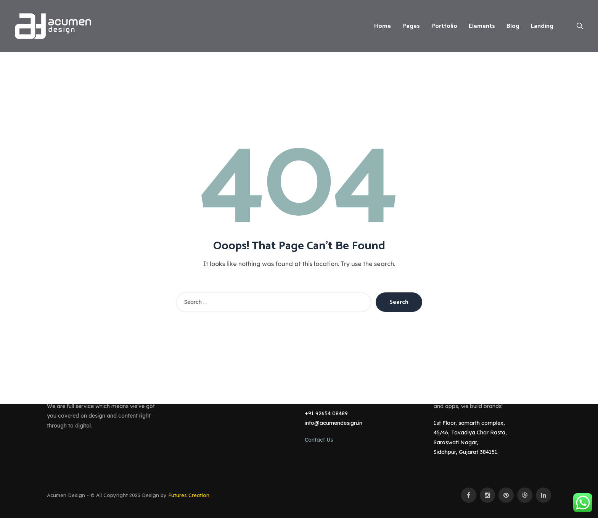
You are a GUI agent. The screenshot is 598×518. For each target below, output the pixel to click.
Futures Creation (188, 495)
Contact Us (319, 439)
